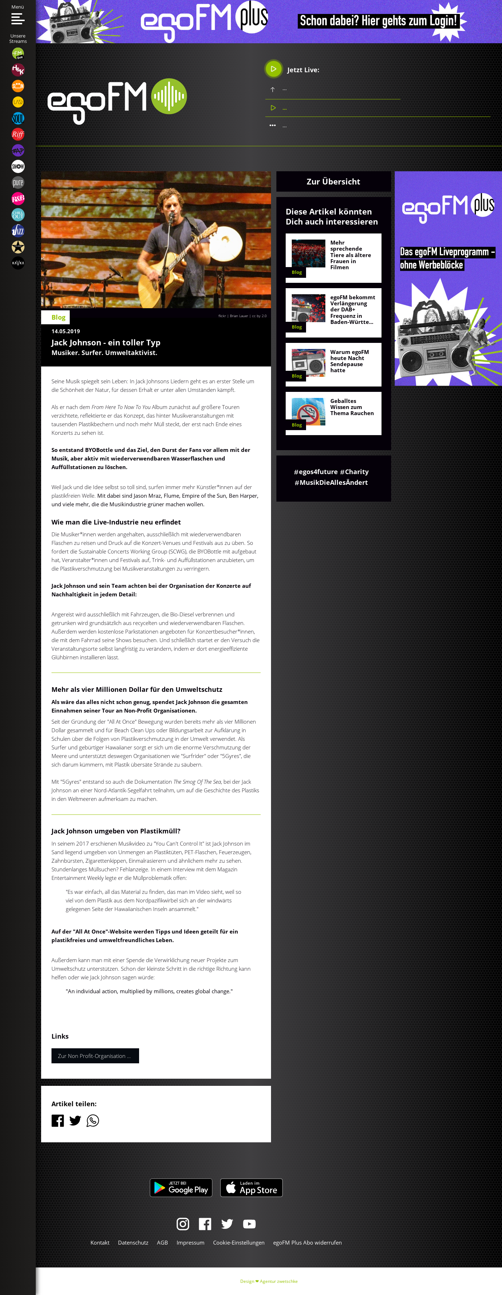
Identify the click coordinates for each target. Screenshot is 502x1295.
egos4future (318, 471)
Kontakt (99, 1242)
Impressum (191, 1242)
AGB (162, 1242)
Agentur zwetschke (279, 1281)
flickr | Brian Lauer (233, 315)
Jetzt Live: (292, 69)
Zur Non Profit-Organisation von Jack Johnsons (98, 1055)
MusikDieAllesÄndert (334, 482)
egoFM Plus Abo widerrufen (307, 1242)
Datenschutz (133, 1242)
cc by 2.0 (259, 315)
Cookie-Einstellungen (239, 1242)
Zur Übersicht (333, 181)
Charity (357, 471)
